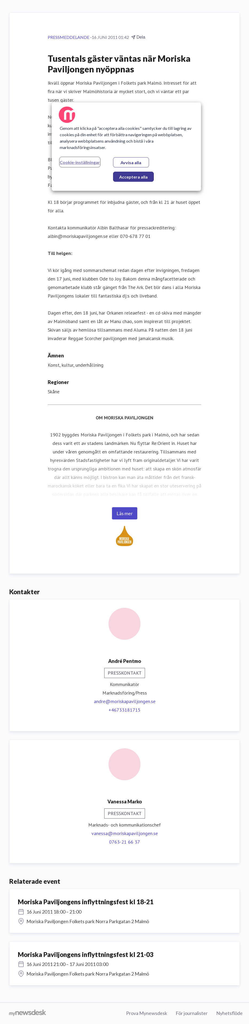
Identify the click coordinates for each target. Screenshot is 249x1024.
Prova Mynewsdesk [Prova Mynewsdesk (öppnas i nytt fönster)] (146, 1013)
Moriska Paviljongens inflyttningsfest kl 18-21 (86, 902)
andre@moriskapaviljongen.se (124, 701)
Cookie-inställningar (80, 162)
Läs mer (125, 513)
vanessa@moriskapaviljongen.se (124, 833)
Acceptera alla (133, 176)
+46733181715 (124, 710)
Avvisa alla (131, 162)
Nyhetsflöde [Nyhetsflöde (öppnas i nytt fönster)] (229, 1013)
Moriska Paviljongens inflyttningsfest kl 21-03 (86, 954)
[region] (126, 146)
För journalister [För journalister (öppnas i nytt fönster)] (192, 1013)
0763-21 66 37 (124, 842)
